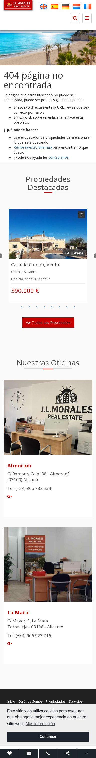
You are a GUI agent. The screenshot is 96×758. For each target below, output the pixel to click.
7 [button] (66, 307)
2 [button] (29, 307)
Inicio (11, 701)
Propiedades (56, 701)
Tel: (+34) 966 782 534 (29, 488)
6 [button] (59, 307)
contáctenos (58, 157)
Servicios (76, 701)
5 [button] (51, 307)
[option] (48, 47)
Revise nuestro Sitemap (33, 147)
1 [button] (21, 307)
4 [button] (44, 307)
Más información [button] (40, 724)
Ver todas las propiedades (48, 322)
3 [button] (36, 307)
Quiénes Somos (30, 701)
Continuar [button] (48, 737)
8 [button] (74, 307)
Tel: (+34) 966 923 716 (29, 635)
